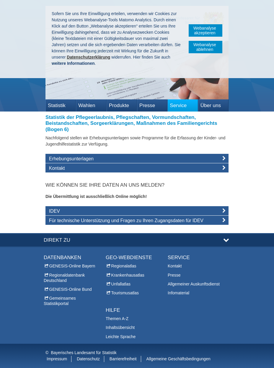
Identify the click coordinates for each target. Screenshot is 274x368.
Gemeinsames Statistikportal (60, 301)
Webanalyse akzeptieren (204, 30)
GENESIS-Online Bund (70, 289)
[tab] (137, 160)
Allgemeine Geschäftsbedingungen (178, 358)
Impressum (57, 358)
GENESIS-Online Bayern (72, 266)
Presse (147, 105)
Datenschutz (88, 358)
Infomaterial (178, 292)
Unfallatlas (121, 284)
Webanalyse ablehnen (204, 47)
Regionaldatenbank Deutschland (64, 278)
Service (178, 105)
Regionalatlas (123, 266)
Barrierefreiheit (123, 358)
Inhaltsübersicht (120, 327)
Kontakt (175, 266)
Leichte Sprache (121, 336)
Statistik (57, 105)
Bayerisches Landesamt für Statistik (84, 352)
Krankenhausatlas (127, 275)
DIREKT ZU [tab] (57, 240)
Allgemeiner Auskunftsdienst (194, 284)
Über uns (210, 105)
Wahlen (86, 105)
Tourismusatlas (125, 292)
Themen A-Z (117, 318)
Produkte (119, 105)
